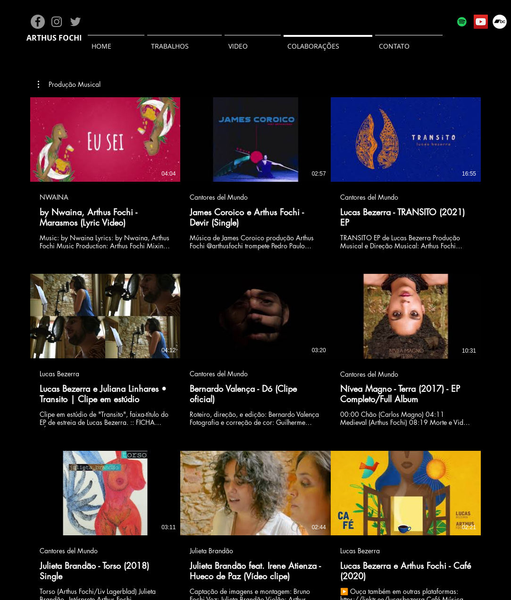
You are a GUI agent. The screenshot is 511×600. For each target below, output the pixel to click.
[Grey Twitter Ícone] (75, 22)
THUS (47, 38)
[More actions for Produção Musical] (69, 84)
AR (31, 38)
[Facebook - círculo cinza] (38, 22)
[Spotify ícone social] (462, 22)
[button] (69, 84)
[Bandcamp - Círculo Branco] (500, 22)
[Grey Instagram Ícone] (57, 22)
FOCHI (70, 38)
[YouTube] (481, 22)
